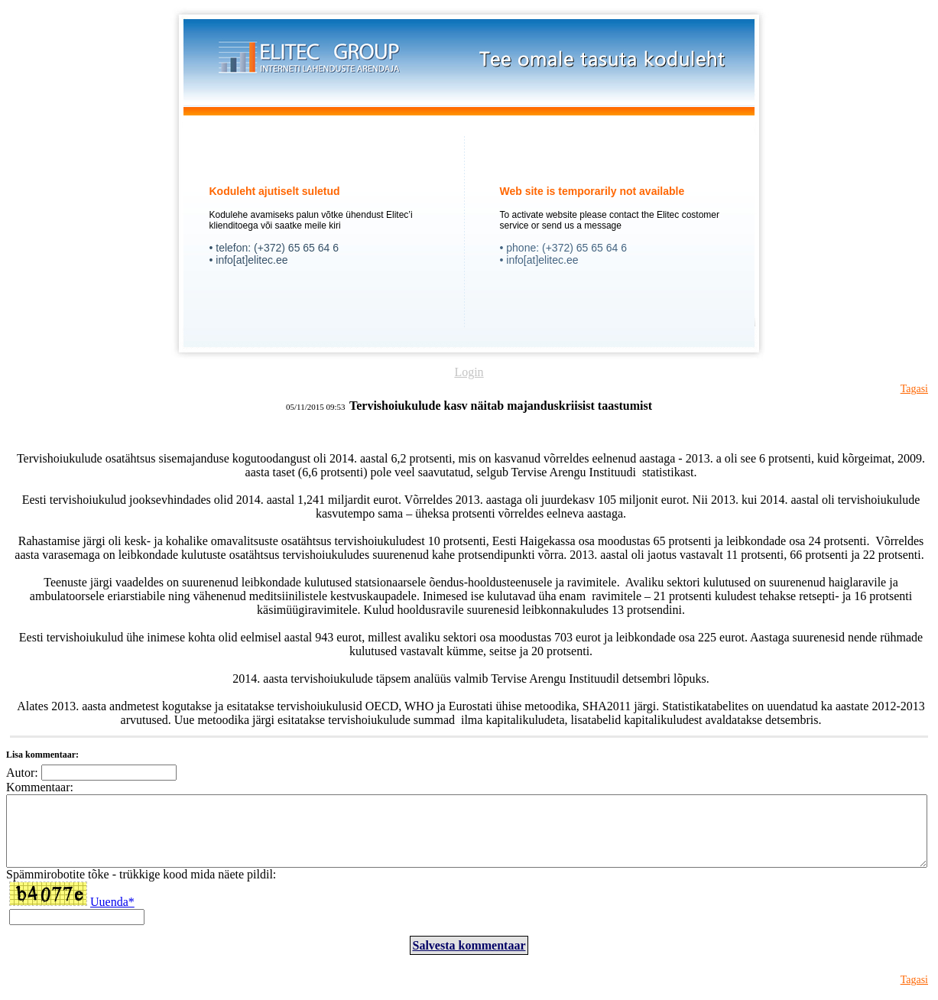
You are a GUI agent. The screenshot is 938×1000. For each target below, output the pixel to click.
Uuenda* (112, 915)
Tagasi (914, 388)
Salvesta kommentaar (469, 959)
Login (468, 371)
